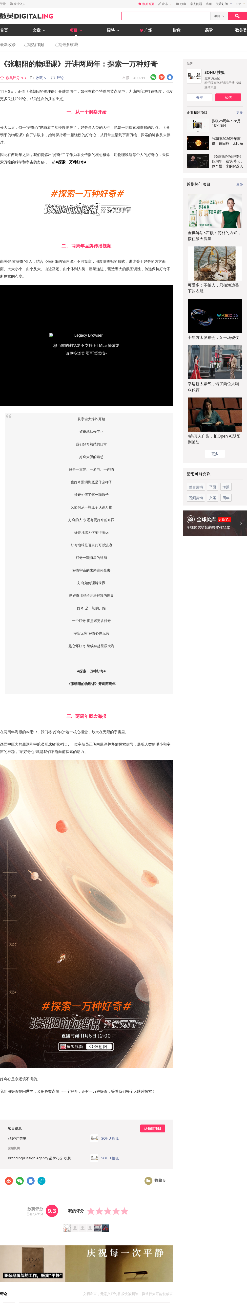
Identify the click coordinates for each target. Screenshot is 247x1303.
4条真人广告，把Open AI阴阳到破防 (214, 439)
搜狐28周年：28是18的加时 (226, 123)
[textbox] (166, 16)
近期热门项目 (35, 44)
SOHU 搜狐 (215, 72)
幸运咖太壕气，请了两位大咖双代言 (213, 386)
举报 (125, 77)
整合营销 (196, 487)
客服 (209, 4)
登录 (3, 4)
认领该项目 (152, 1128)
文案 (212, 497)
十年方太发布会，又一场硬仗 (213, 337)
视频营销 (196, 497)
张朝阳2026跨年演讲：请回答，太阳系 (227, 141)
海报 (226, 487)
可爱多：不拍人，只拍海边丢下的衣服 (213, 288)
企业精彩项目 (197, 112)
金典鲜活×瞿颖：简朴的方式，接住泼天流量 (214, 235)
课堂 (209, 30)
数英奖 (241, 30)
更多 (239, 184)
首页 (4, 30)
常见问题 (196, 4)
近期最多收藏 (66, 44)
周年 (226, 497)
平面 (212, 487)
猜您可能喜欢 (198, 473)
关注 (199, 97)
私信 (228, 97)
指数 (177, 30)
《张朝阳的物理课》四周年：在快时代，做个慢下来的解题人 (227, 161)
